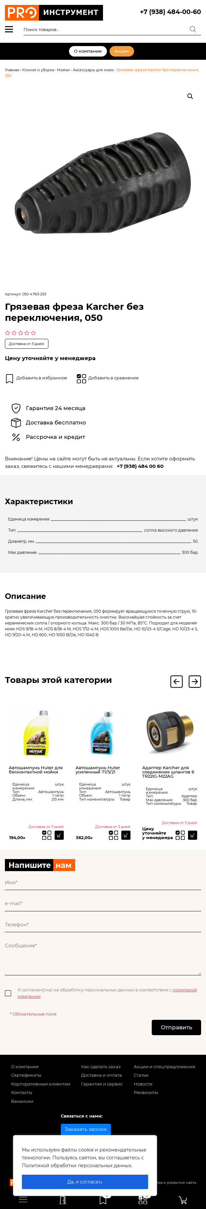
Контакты (21, 1092)
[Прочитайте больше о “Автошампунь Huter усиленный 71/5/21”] (125, 835)
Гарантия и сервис (102, 1083)
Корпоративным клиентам (40, 1083)
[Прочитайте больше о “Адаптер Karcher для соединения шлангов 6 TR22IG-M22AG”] (192, 835)
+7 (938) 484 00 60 (140, 466)
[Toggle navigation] (23, 1199)
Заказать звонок (86, 1129)
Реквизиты (146, 1092)
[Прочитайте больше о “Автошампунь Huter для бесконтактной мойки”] (59, 835)
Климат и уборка (38, 70)
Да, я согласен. (85, 1182)
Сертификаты (26, 1075)
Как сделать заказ (101, 1066)
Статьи (141, 1075)
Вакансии (22, 1101)
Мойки (63, 70)
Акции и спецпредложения (164, 1066)
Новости (143, 1083)
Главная (12, 70)
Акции (121, 51)
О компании (88, 51)
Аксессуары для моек (93, 70)
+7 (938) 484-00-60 (170, 12)
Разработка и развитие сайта (168, 1182)
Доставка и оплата (101, 1075)
